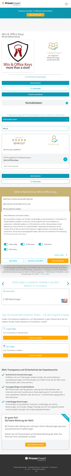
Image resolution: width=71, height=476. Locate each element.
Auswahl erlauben (35, 261)
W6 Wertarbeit (9, 291)
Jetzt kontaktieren (35, 94)
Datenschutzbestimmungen (23, 239)
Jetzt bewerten (35, 83)
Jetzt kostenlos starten (36, 444)
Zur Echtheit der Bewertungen (35, 77)
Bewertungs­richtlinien (20, 467)
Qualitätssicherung (34, 467)
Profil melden (45, 274)
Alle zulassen (58, 261)
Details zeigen (59, 255)
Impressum (8, 239)
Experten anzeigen (35, 338)
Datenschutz (45, 467)
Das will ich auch (35, 15)
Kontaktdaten (46, 103)
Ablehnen (13, 261)
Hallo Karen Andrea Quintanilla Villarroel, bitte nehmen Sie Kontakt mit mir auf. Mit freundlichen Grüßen (35, 210)
